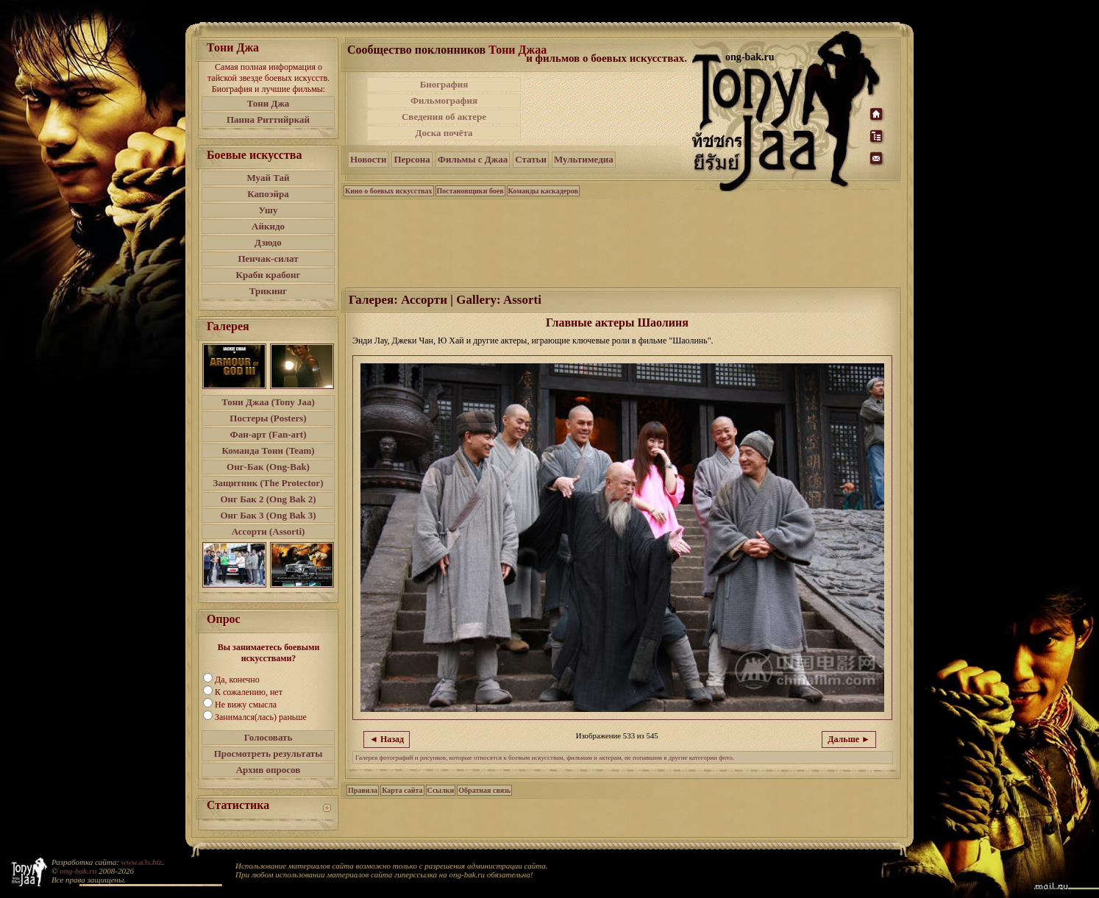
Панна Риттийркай (268, 119)
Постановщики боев (470, 191)
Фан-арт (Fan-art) (268, 434)
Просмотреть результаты (268, 753)
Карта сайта (402, 790)
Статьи (531, 159)
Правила (362, 790)
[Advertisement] (607, 109)
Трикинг (268, 290)
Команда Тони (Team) (267, 450)
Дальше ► (849, 739)
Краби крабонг (268, 274)
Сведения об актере (444, 116)
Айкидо (268, 226)
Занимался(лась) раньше (261, 717)
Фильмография (443, 100)
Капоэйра (268, 193)
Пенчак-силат (268, 258)
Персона (412, 159)
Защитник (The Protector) (268, 482)
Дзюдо (268, 242)
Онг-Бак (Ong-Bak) (268, 466)
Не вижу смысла (246, 704)
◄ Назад (386, 739)
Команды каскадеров (543, 191)
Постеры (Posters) (268, 418)
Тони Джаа (517, 49)
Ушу (268, 209)
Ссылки (441, 790)
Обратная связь (484, 790)
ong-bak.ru (78, 870)
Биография (444, 84)
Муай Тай (267, 177)
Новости (368, 159)
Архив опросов (268, 769)
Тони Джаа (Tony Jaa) (268, 401)
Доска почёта (443, 132)
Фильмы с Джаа (473, 159)
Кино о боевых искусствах (389, 191)
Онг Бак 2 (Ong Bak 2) (268, 499)
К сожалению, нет (248, 692)
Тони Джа (268, 103)
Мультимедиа (583, 159)
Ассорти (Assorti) (268, 531)
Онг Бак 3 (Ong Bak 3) (268, 515)
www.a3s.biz (141, 862)
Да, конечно (237, 679)
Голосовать (268, 737)
